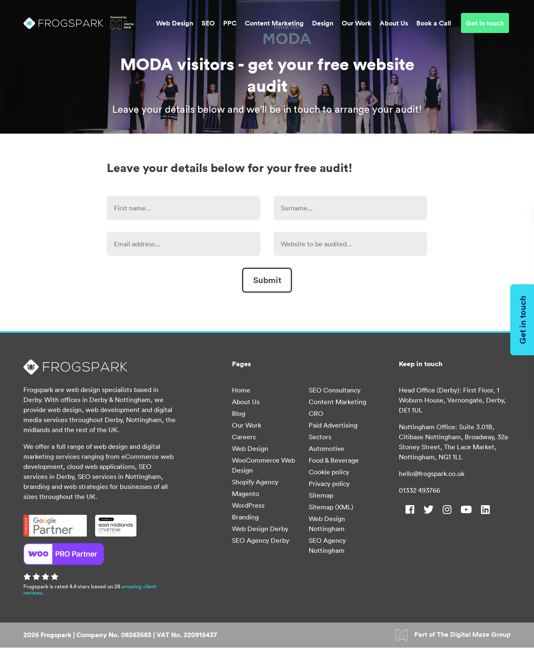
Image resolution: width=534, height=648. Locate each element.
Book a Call (433, 23)
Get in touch (485, 23)
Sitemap (321, 495)
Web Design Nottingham (327, 523)
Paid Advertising (333, 425)
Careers (244, 437)
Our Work (356, 23)
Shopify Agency (255, 482)
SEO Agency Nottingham (327, 545)
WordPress (248, 505)
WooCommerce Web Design (263, 465)
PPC (230, 23)
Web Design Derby (260, 528)
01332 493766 (419, 490)
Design (322, 23)
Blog (238, 413)
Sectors (320, 437)
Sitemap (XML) (331, 507)
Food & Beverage (334, 460)
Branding (245, 517)
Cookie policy (329, 472)
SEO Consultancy (334, 390)
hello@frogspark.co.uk (431, 473)
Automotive (326, 448)
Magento (245, 493)
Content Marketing (274, 23)
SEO (208, 23)
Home (241, 390)
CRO (316, 413)
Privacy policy (329, 483)
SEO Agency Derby (260, 540)
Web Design (174, 23)
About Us (394, 23)
